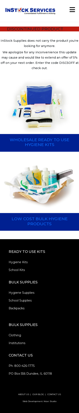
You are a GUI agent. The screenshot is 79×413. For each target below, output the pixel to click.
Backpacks (16, 308)
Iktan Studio (50, 401)
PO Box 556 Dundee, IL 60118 (30, 373)
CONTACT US (54, 394)
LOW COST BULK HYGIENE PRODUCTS (40, 221)
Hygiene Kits (18, 262)
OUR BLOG (38, 394)
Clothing (15, 335)
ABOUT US (23, 394)
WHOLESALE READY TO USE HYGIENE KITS (39, 142)
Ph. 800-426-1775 (22, 366)
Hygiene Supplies (21, 293)
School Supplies (20, 300)
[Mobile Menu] (70, 11)
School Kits (17, 270)
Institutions (17, 343)
